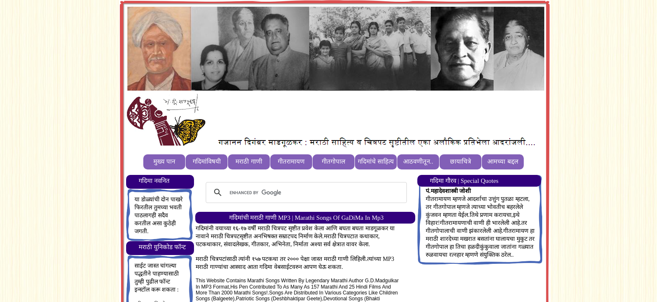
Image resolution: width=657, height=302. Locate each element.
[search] (305, 192)
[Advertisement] (361, 114)
